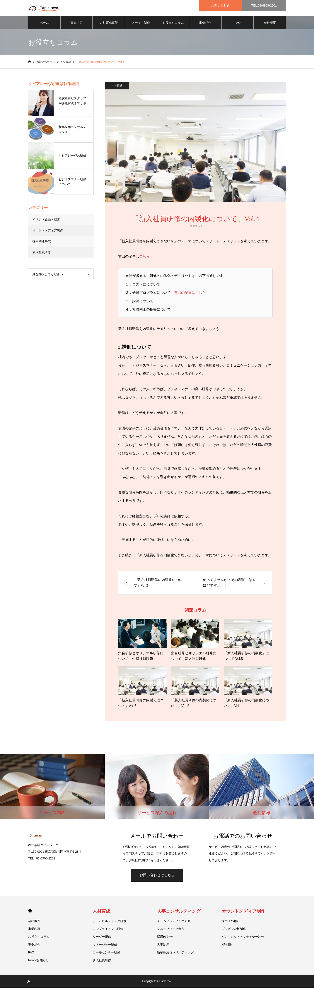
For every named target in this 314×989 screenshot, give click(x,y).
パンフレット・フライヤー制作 (243, 938)
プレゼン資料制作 (234, 930)
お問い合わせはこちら (157, 876)
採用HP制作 (165, 938)
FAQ (237, 24)
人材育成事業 (109, 24)
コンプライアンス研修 (108, 930)
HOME (30, 912)
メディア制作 (141, 24)
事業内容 (76, 24)
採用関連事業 (41, 242)
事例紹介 (205, 24)
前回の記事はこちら (190, 294)
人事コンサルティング (179, 912)
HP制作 (227, 946)
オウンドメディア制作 (47, 231)
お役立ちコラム (173, 24)
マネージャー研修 (105, 946)
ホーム (44, 24)
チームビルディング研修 (109, 922)
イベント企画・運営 (46, 220)
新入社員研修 (41, 253)
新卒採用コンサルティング (175, 953)
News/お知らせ (38, 961)
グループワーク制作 (170, 930)
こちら (144, 258)
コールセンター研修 (106, 953)
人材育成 (117, 86)
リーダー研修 (102, 938)
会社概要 (270, 24)
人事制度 (163, 946)
